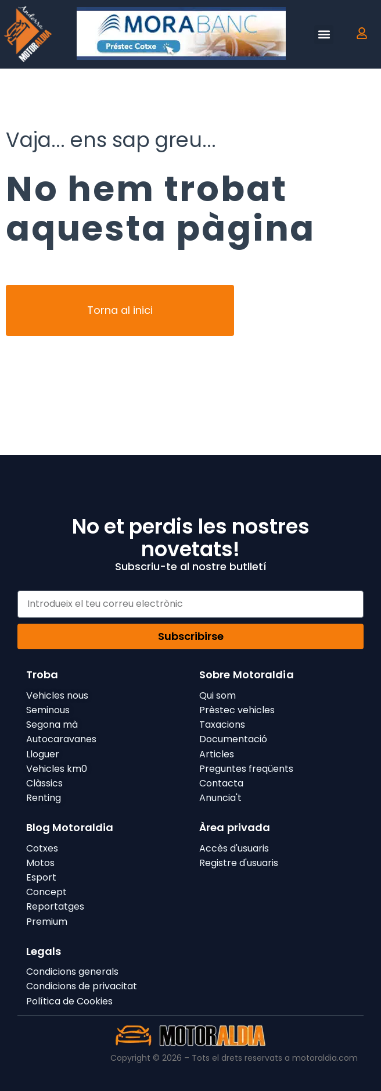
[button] (323, 34)
